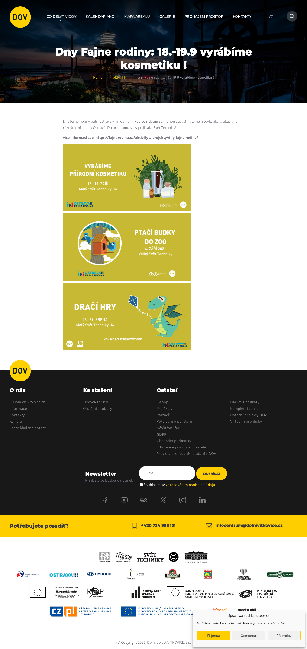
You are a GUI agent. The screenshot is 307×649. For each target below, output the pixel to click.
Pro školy (164, 408)
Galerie (167, 17)
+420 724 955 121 (153, 526)
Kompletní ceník (244, 408)
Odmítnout (249, 635)
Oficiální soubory (97, 408)
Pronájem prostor (203, 17)
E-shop (162, 402)
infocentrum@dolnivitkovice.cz (244, 526)
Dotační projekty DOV (248, 415)
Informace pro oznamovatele (181, 447)
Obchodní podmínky (174, 440)
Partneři (164, 415)
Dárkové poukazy (244, 402)
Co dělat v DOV (61, 17)
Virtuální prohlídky (246, 421)
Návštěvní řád (168, 428)
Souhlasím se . (180, 484)
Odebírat (211, 474)
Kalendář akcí (100, 17)
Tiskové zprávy (95, 402)
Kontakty (242, 17)
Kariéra (16, 421)
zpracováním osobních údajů (190, 484)
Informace (18, 408)
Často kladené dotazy (28, 428)
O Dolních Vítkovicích (27, 402)
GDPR (162, 434)
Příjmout (213, 635)
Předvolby (284, 635)
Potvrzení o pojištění (174, 421)
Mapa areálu (137, 17)
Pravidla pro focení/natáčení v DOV (186, 453)
